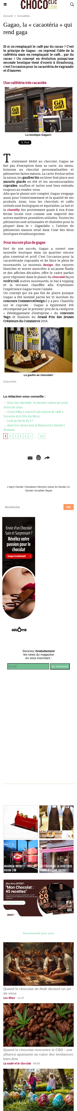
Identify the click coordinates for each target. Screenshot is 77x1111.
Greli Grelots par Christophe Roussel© (18, 834)
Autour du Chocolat (57, 487)
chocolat (58, 277)
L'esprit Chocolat (15, 487)
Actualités (23, 15)
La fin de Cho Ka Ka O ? (18, 420)
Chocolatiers (31, 487)
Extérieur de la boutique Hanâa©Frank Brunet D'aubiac (56, 870)
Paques (49, 490)
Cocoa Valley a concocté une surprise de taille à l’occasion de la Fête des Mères (33, 413)
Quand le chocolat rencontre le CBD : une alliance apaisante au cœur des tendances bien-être (38, 1054)
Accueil (8, 15)
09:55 (35, 1063)
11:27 (19, 998)
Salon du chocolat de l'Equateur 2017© (54, 834)
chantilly (14, 209)
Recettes (42, 487)
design (48, 265)
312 (42, 436)
